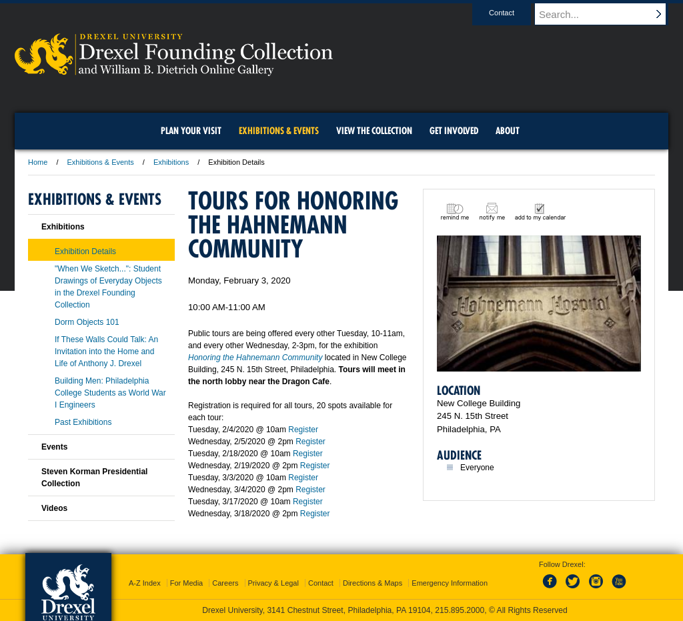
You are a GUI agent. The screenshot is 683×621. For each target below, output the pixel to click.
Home (37, 162)
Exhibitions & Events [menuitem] (279, 131)
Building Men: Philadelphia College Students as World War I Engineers (110, 393)
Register (303, 429)
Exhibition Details (85, 251)
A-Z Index (145, 583)
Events (54, 447)
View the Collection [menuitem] (374, 131)
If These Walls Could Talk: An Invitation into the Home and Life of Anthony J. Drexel (106, 351)
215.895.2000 (459, 610)
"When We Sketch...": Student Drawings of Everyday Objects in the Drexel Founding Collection (108, 286)
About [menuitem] (508, 131)
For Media (186, 583)
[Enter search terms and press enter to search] (608, 14)
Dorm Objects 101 (87, 322)
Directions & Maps (372, 583)
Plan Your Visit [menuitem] (191, 131)
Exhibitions (171, 162)
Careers (225, 583)
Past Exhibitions (83, 422)
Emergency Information (450, 583)
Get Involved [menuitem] (454, 131)
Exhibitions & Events (100, 162)
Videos (54, 508)
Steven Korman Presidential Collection (94, 477)
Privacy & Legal (273, 583)
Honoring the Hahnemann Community (255, 357)
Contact (514, 13)
